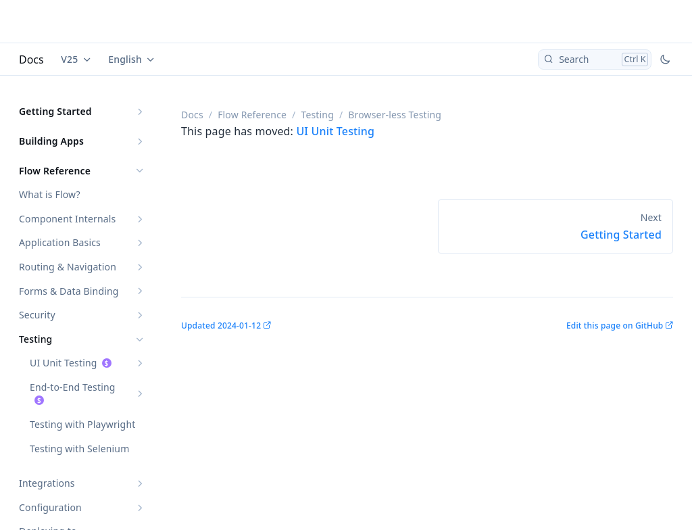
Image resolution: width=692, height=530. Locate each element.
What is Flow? (49, 194)
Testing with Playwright (82, 424)
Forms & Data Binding (69, 291)
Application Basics (60, 242)
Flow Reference (55, 170)
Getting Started (55, 111)
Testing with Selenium (79, 448)
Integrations (47, 483)
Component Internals (67, 218)
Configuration (50, 507)
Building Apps (51, 141)
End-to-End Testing (73, 387)
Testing (35, 339)
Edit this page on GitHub (614, 325)
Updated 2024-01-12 (221, 325)
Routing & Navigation (67, 266)
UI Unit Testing (63, 362)
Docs (31, 59)
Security (37, 314)
